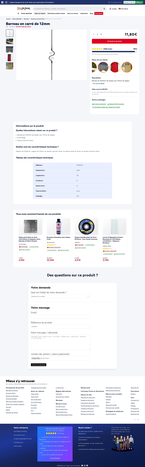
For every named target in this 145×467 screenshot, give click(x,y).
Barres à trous (61, 404)
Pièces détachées (26, 13)
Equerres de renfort (12, 412)
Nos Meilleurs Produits (20, 431)
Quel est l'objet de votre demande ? (49, 294)
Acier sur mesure (39, 13)
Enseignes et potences (114, 411)
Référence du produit (41, 324)
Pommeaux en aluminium (113, 387)
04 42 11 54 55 (129, 2)
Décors (108, 402)
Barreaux (59, 400)
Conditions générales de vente (23, 438)
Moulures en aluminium (88, 403)
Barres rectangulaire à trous (64, 415)
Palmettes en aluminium (88, 397)
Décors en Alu (86, 395)
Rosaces (108, 399)
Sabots (8, 410)
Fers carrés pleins (36, 402)
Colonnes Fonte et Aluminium (92, 391)
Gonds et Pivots (10, 393)
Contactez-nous (18, 442)
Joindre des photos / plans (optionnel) (50, 355)
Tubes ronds (34, 396)
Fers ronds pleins (36, 399)
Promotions (98, 13)
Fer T (32, 410)
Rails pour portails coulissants (14, 401)
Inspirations (84, 13)
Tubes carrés (34, 394)
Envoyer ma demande (38, 366)
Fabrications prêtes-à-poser (56, 13)
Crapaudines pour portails (38, 387)
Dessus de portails (111, 405)
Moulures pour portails (112, 407)
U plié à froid (60, 387)
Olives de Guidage (11, 398)
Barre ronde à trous (62, 409)
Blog (91, 13)
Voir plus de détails (98, 83)
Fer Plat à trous (60, 406)
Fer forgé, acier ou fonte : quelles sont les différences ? (90, 432)
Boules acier (85, 388)
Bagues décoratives (63, 391)
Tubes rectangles (36, 413)
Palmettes (109, 396)
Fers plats (34, 405)
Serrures (8, 407)
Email (33, 314)
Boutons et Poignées (12, 396)
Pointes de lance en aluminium (90, 405)
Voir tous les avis (55, 458)
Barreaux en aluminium (88, 414)
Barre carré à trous (61, 412)
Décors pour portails (114, 394)
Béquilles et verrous (12, 390)
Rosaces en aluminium (87, 400)
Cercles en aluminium (87, 411)
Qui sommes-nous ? (19, 435)
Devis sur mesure (72, 13)
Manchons (59, 394)
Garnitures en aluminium (113, 390)
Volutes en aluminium (87, 408)
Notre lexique (18, 446)
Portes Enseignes (111, 414)
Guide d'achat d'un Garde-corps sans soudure (91, 449)
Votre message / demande (44, 334)
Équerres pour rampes (62, 396)
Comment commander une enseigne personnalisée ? (89, 438)
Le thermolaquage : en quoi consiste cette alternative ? (90, 444)
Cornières (34, 407)
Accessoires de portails (15, 388)
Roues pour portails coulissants (15, 404)
